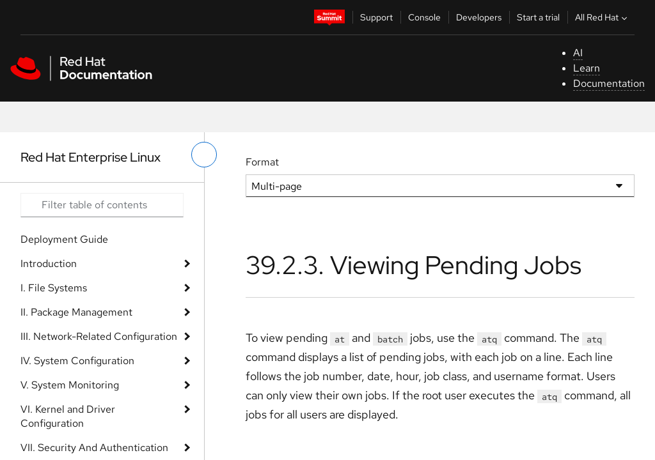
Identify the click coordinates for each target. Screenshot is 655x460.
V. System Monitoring (69, 385)
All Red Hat (602, 17)
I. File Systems (53, 288)
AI (578, 52)
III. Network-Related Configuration (98, 336)
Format (262, 162)
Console (424, 17)
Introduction (48, 263)
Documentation (609, 83)
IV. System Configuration (77, 360)
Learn (586, 68)
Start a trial (538, 17)
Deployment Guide (64, 239)
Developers (478, 17)
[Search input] (102, 205)
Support (376, 17)
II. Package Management (76, 312)
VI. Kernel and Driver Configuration (67, 416)
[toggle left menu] (204, 154)
